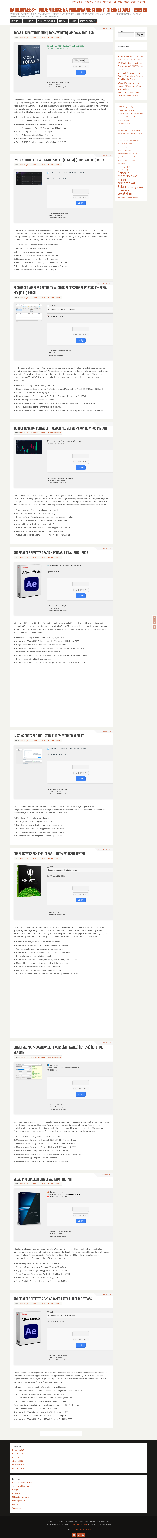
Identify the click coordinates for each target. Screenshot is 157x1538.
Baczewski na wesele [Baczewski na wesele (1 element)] (123, 120)
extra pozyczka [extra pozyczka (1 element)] (122, 133)
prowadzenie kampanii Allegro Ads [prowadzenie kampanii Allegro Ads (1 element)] (127, 153)
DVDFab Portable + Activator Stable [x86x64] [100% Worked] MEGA (59, 160)
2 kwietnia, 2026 (38, 1057)
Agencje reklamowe (20, 1486)
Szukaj (120, 31)
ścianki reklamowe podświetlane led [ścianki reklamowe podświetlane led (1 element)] (128, 197)
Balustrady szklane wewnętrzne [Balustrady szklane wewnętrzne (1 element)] (126, 123)
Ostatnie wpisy (140, 35)
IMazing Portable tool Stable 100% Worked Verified (49, 736)
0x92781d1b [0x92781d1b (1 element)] (121, 107)
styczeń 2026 (17, 1461)
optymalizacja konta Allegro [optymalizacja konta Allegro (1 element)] (125, 143)
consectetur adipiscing (79, 1524)
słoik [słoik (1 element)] (126, 160)
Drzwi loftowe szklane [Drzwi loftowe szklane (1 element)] (134, 130)
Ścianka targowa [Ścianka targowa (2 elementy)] (130, 186)
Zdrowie (118, 2)
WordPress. (86, 1529)
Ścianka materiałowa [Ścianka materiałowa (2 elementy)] (127, 174)
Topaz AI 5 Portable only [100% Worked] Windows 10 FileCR (54, 33)
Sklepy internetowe (20, 1497)
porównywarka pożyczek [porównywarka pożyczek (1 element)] (125, 147)
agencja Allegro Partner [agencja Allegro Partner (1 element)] (132, 107)
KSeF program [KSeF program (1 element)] (131, 133)
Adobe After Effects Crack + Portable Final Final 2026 (51, 552)
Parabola (77, 1529)
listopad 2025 (18, 1468)
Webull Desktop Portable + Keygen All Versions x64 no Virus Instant (60, 428)
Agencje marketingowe (22, 1482)
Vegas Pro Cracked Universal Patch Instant (43, 1179)
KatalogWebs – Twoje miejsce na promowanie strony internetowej (70, 10)
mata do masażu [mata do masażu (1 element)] (133, 137)
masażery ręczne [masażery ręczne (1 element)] (122, 137)
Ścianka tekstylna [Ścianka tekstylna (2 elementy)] (125, 192)
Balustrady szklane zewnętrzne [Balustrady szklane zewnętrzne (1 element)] (126, 127)
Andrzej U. (24, 38)
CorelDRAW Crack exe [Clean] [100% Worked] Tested (49, 853)
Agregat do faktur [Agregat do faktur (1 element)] (123, 110)
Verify (80, 72)
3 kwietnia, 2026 (38, 165)
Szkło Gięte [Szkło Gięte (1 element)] (121, 160)
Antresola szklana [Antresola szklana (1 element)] (123, 113)
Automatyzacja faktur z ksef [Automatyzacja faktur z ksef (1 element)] (125, 117)
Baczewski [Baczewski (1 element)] (137, 117)
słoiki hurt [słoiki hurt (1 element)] (135, 160)
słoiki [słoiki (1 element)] (130, 160)
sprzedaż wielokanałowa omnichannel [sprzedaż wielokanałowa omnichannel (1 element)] (128, 157)
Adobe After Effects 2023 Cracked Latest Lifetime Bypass (53, 1299)
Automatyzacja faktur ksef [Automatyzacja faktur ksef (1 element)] (136, 113)
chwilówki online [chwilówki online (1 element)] (122, 130)
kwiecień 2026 (18, 1450)
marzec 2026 (17, 1453)
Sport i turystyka (138, 2)
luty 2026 (16, 1457)
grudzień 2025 (18, 1464)
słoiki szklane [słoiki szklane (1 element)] (121, 163)
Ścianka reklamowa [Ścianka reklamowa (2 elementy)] (126, 181)
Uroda (126, 2)
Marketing (77, 2)
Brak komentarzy (104, 28)
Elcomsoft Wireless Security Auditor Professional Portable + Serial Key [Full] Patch (131, 76)
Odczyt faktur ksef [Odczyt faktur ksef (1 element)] (134, 140)
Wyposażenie (17, 1508)
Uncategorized (54, 38)
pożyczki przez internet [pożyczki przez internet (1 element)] (124, 150)
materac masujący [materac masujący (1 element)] (123, 140)
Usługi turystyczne (103, 2)
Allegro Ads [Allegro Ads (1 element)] (132, 110)
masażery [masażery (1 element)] (139, 133)
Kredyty (15, 1489)
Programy (16, 1493)
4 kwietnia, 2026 (38, 38)
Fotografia (88, 2)
